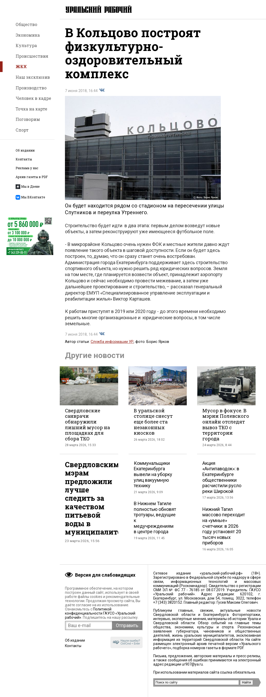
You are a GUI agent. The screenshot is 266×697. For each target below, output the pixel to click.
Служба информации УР (112, 342)
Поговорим (28, 119)
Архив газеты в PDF (32, 177)
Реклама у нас (27, 168)
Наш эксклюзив (33, 77)
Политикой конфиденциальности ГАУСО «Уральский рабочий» (100, 613)
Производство (31, 87)
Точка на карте (31, 109)
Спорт (22, 130)
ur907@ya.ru (192, 664)
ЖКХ (21, 66)
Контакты (24, 159)
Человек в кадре (33, 98)
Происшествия (32, 56)
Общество (26, 24)
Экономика (28, 35)
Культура (26, 45)
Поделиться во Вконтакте (102, 90)
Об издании (25, 150)
